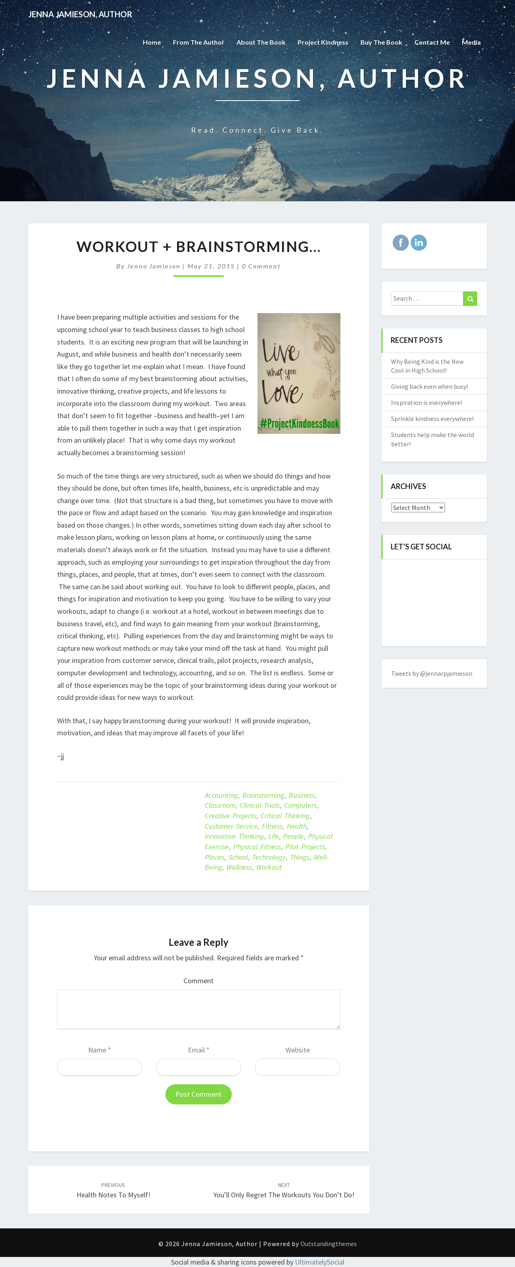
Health (297, 826)
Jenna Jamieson (154, 266)
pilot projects (305, 846)
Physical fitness (257, 846)
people (293, 836)
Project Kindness (323, 42)
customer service (231, 826)
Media (471, 42)
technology (269, 857)
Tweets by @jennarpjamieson (431, 673)
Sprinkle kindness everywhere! (432, 419)
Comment (198, 980)
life (273, 836)
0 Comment (261, 266)
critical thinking (285, 815)
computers (300, 805)
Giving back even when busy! (429, 386)
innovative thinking (234, 836)
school (238, 857)
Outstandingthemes (329, 1244)
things (299, 857)
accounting (221, 795)
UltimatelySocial (319, 1262)
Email (199, 1049)
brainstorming (263, 795)
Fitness (272, 826)
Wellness (239, 867)
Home (152, 42)
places (214, 857)
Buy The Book (381, 42)
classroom (220, 805)
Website (298, 1049)
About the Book (261, 42)
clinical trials (260, 805)
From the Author (199, 42)
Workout (269, 867)
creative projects (230, 815)
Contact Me (432, 42)
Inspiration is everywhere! (426, 402)
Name (99, 1049)
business (302, 795)
